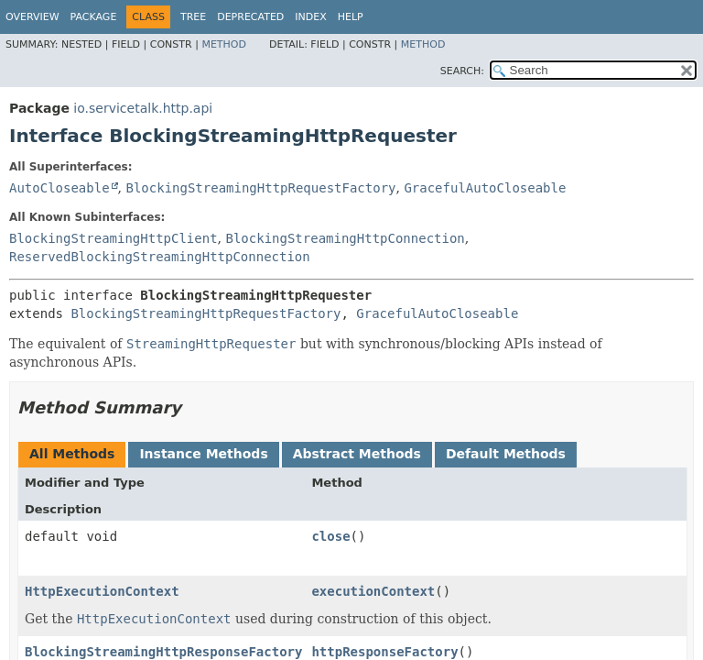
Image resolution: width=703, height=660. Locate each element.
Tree (193, 17)
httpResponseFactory (384, 651)
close (330, 536)
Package (93, 17)
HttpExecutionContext (102, 591)
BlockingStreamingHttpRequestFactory (260, 188)
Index (310, 17)
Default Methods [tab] (506, 453)
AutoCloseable (59, 188)
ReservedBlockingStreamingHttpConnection (159, 256)
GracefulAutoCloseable (485, 188)
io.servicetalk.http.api (142, 108)
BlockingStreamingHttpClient (113, 238)
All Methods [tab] (71, 453)
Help (350, 17)
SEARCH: (462, 71)
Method (223, 44)
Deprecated (250, 17)
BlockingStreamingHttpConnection (344, 238)
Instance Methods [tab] (203, 453)
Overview (32, 17)
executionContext (373, 591)
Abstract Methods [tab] (357, 453)
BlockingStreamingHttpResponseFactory (163, 651)
